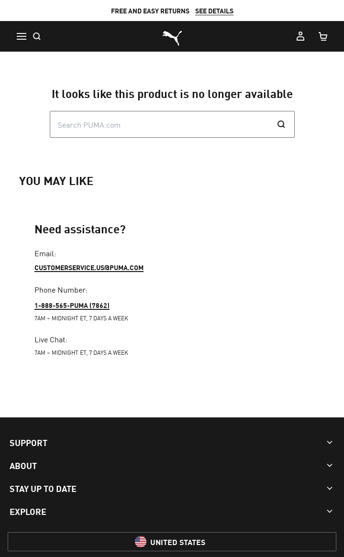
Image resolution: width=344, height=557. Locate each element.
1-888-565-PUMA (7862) (72, 305)
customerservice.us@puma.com (89, 267)
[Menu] (21, 36)
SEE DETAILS (214, 10)
